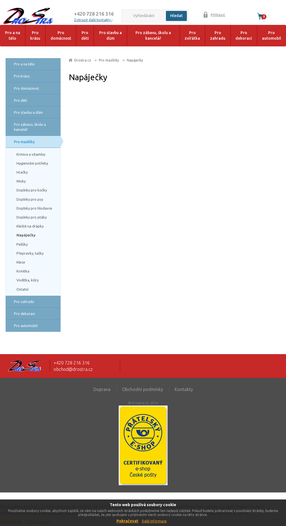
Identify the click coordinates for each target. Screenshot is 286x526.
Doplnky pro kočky (31, 190)
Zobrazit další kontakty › (93, 20)
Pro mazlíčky (24, 142)
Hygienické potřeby (32, 163)
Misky (21, 181)
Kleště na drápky (30, 226)
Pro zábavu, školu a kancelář (153, 35)
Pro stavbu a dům (110, 35)
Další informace (154, 521)
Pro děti (85, 35)
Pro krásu (35, 35)
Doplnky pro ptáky (31, 217)
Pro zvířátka (192, 35)
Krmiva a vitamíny (30, 154)
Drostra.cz (82, 60)
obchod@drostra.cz (73, 369)
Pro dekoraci (243, 35)
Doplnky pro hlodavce (34, 208)
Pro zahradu (217, 35)
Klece (20, 262)
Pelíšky (22, 244)
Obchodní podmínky (142, 389)
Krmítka (22, 271)
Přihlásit (218, 15)
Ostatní (22, 289)
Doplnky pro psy (29, 199)
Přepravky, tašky (30, 253)
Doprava (102, 389)
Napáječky (25, 235)
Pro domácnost (61, 35)
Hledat (176, 15)
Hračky (22, 172)
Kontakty (184, 389)
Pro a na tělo (12, 35)
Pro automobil (271, 35)
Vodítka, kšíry (27, 280)
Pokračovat (127, 521)
